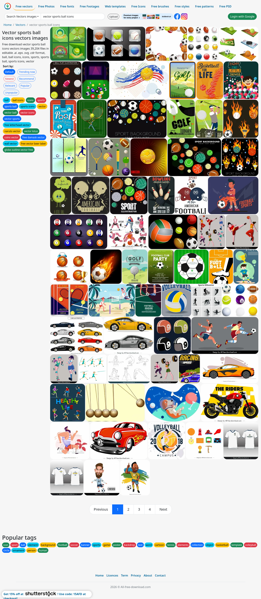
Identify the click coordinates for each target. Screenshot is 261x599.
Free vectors (24, 6)
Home (8, 25)
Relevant (10, 85)
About (148, 575)
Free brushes (160, 6)
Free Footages (89, 6)
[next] (163, 509)
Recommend (26, 78)
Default (9, 72)
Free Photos (46, 6)
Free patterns (204, 6)
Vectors (20, 25)
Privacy (136, 575)
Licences (112, 575)
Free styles (182, 6)
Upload (113, 16)
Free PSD (225, 6)
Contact (160, 575)
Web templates (115, 6)
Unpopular (11, 92)
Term (124, 575)
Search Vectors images (22, 16)
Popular (25, 85)
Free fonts (67, 6)
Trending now (27, 72)
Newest (9, 78)
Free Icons (138, 6)
